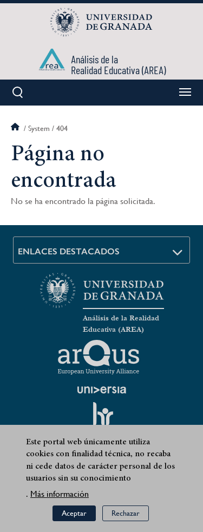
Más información (59, 494)
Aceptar (74, 514)
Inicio (16, 128)
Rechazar (126, 514)
